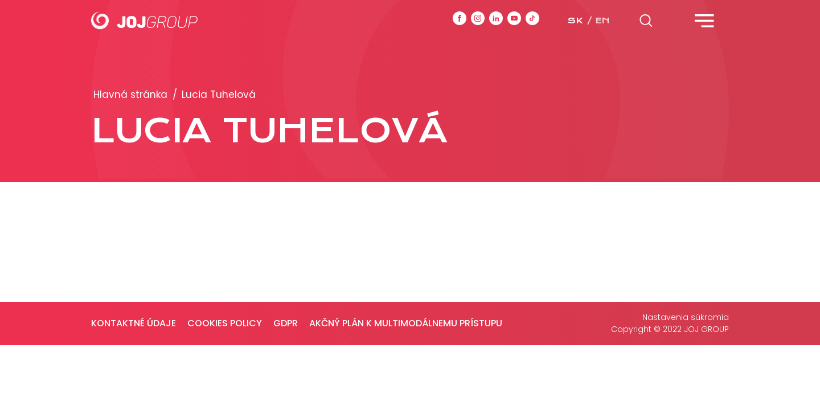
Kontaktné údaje (133, 323)
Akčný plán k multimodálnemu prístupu (405, 323)
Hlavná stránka (130, 94)
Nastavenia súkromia (685, 317)
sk (575, 20)
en (602, 20)
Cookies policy (224, 323)
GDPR (285, 323)
